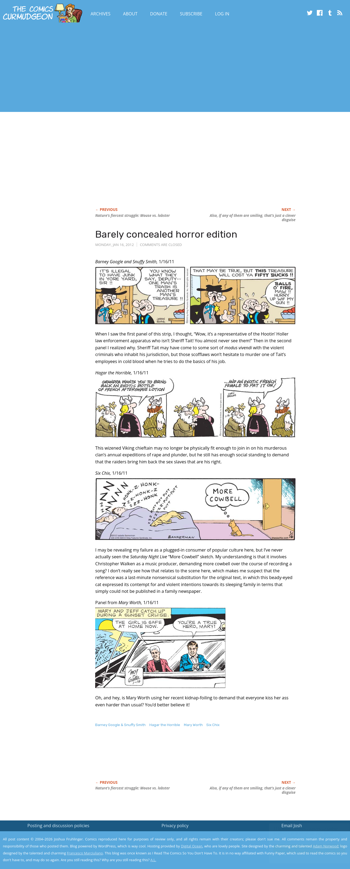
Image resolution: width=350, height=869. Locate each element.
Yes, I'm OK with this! (304, 849)
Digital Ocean (192, 846)
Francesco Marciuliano (85, 853)
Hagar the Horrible (164, 725)
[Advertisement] (98, 68)
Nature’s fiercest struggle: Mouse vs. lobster (132, 215)
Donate (158, 14)
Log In (222, 14)
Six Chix (212, 725)
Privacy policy (175, 826)
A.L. (153, 859)
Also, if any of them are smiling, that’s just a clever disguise (253, 217)
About (130, 14)
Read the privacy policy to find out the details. (302, 835)
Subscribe (191, 14)
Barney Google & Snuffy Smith (120, 725)
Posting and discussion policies (59, 826)
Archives (101, 14)
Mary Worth (193, 725)
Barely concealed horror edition (166, 234)
